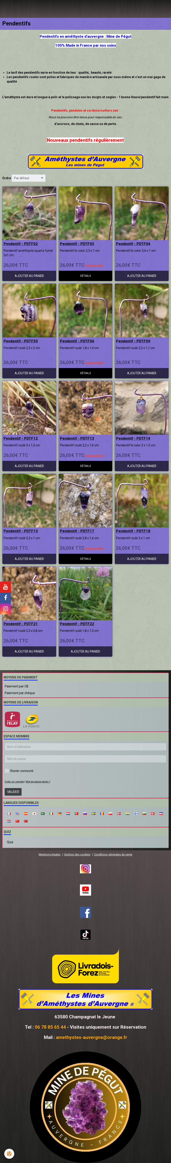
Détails (85, 275)
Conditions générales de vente (113, 854)
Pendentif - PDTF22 (77, 624)
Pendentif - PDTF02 (21, 243)
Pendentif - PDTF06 (77, 341)
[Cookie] (9, 1154)
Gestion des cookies (77, 854)
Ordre (6, 178)
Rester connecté (19, 771)
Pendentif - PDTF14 (133, 438)
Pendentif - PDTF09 (133, 341)
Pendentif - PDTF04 (133, 243)
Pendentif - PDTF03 (77, 243)
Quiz (10, 842)
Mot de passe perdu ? (38, 781)
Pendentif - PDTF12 (21, 438)
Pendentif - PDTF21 (21, 624)
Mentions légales (50, 854)
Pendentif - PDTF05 (21, 341)
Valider (13, 792)
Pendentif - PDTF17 (77, 531)
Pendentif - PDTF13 (77, 438)
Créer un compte (14, 781)
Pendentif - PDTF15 (21, 531)
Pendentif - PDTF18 (133, 531)
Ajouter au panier (29, 276)
